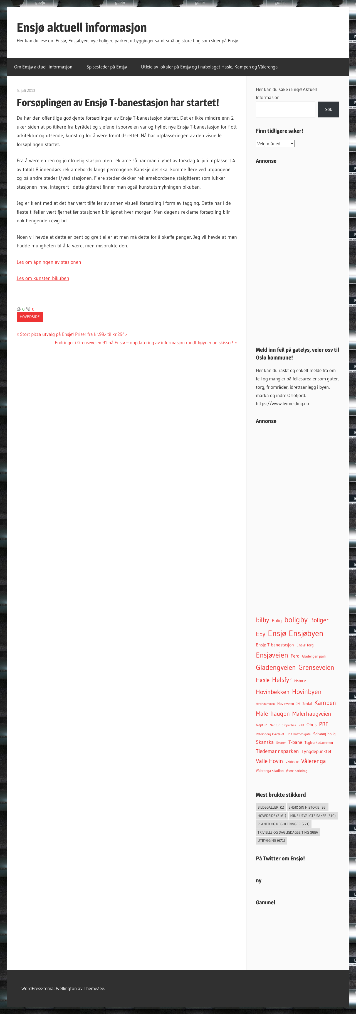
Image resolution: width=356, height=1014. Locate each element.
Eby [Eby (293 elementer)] (260, 634)
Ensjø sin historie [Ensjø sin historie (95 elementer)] (307, 807)
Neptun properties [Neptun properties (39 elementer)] (283, 725)
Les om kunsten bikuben (43, 278)
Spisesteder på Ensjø (106, 67)
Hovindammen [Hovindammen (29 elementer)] (265, 704)
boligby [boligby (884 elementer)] (296, 619)
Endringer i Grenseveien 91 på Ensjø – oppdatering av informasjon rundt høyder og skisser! (144, 342)
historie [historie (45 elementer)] (300, 680)
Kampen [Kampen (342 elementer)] (325, 703)
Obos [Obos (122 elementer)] (311, 725)
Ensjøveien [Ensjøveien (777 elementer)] (272, 655)
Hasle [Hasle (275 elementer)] (263, 680)
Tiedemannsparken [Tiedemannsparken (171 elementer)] (277, 751)
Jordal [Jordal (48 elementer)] (307, 703)
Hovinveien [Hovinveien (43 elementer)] (285, 704)
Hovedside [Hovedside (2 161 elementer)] (272, 815)
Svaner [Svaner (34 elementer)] (281, 743)
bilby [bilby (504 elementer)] (262, 620)
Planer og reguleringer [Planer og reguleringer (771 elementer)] (284, 824)
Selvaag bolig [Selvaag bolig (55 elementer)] (324, 734)
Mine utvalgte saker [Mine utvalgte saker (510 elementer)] (313, 815)
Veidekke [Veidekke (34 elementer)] (292, 762)
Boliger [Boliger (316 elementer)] (319, 620)
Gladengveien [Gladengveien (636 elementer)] (276, 667)
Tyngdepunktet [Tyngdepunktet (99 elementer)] (316, 751)
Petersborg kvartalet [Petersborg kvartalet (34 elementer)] (270, 734)
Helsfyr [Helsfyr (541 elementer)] (282, 679)
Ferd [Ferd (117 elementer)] (295, 656)
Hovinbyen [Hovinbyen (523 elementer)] (307, 691)
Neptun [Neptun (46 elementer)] (261, 725)
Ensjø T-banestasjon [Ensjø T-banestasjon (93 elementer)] (275, 645)
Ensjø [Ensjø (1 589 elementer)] (277, 633)
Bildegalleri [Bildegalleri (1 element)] (271, 807)
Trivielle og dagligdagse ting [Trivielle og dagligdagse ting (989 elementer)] (288, 832)
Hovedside (30, 316)
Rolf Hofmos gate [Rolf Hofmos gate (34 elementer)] (299, 734)
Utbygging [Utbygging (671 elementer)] (271, 840)
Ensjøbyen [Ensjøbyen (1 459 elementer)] (306, 633)
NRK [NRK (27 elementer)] (301, 725)
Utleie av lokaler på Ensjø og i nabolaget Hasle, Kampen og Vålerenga (209, 67)
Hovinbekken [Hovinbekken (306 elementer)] (273, 692)
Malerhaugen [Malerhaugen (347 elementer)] (273, 713)
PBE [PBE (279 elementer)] (323, 724)
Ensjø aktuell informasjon (82, 27)
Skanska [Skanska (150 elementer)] (265, 742)
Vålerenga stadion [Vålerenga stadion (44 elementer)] (270, 771)
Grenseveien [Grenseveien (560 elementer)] (316, 667)
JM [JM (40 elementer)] (298, 704)
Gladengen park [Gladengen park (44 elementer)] (314, 656)
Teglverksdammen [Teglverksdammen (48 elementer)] (319, 742)
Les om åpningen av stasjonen (49, 262)
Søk (328, 109)
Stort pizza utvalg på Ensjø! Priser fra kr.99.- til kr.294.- (73, 334)
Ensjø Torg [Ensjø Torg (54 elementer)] (305, 645)
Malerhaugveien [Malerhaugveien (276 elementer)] (311, 713)
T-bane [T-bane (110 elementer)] (295, 742)
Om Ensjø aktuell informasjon (43, 67)
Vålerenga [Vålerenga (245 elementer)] (313, 760)
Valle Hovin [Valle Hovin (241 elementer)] (269, 760)
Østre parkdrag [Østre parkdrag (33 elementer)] (297, 771)
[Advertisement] (297, 252)
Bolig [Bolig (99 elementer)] (277, 620)
